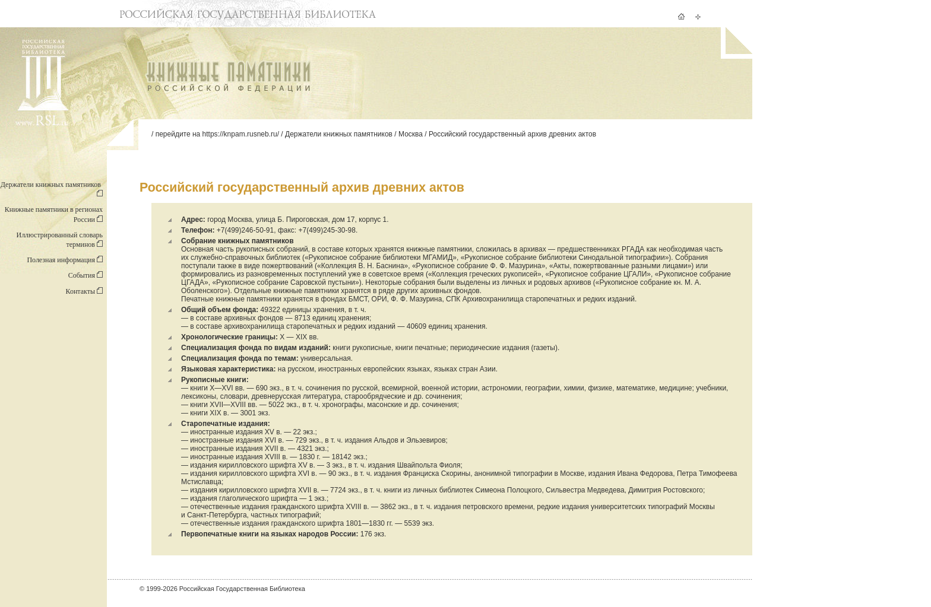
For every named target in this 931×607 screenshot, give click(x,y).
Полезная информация (65, 260)
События (85, 275)
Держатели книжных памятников (338, 134)
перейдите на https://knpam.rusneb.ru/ (217, 134)
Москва (410, 134)
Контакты (84, 291)
